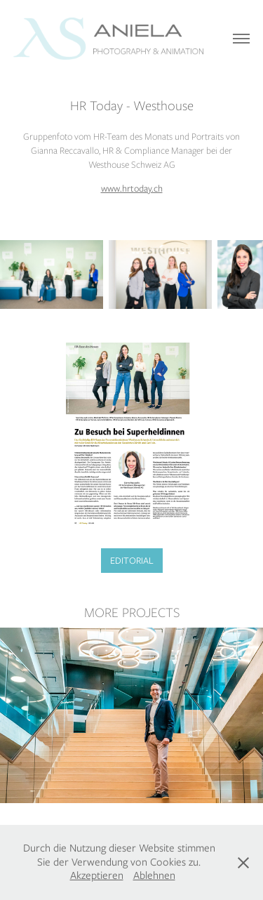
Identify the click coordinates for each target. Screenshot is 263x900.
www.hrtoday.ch (132, 188)
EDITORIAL (132, 560)
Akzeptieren (96, 875)
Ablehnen (154, 875)
